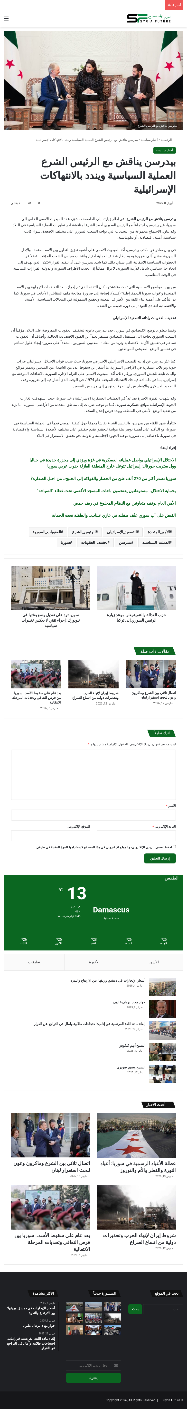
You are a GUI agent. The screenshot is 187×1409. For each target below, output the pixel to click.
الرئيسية (168, 140)
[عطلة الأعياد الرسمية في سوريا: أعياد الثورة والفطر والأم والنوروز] (136, 1135)
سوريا (65, 542)
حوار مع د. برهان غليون (129, 1002)
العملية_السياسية (155, 542)
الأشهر (154, 962)
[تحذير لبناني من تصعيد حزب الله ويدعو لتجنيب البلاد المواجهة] (74, 1330)
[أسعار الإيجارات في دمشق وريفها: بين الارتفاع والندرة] (162, 987)
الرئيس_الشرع (83, 532)
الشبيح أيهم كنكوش (132, 1045)
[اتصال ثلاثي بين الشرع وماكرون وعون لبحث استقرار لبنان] (151, 674)
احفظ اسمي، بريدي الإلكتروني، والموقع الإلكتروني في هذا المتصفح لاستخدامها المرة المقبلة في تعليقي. (103, 847)
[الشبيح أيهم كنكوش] (162, 1052)
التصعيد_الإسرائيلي (122, 532)
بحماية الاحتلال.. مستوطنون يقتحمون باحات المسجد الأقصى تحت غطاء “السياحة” (106, 490)
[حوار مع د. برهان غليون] (162, 1009)
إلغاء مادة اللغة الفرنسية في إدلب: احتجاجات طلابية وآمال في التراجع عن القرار (89, 1024)
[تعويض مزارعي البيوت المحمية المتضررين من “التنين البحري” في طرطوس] (93, 1330)
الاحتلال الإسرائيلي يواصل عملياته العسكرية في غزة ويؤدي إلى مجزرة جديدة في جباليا (102, 460)
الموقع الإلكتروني (78, 826)
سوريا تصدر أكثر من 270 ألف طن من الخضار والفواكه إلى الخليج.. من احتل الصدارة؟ (103, 478)
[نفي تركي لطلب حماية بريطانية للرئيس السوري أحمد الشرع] (74, 1318)
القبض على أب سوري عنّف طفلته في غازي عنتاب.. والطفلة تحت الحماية (114, 515)
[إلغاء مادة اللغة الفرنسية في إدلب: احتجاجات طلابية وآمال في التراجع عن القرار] (162, 1030)
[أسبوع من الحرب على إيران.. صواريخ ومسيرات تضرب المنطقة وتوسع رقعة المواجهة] (112, 1330)
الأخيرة (94, 962)
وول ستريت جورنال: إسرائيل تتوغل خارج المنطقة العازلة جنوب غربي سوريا (111, 466)
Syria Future (171, 1400)
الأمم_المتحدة (158, 532)
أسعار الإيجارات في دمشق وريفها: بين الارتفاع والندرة (107, 980)
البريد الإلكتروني (164, 826)
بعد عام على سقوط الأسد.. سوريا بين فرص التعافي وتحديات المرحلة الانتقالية (36, 697)
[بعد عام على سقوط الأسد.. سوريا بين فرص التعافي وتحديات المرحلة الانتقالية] (36, 674)
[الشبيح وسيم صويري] (162, 1074)
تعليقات (34, 962)
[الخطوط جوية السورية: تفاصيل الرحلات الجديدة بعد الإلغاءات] (93, 1306)
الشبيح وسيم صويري (131, 1067)
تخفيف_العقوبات (94, 542)
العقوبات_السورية (47, 532)
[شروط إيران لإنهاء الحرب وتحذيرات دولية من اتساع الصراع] (93, 674)
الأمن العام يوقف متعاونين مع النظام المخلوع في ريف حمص (124, 503)
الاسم (171, 806)
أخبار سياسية (149, 140)
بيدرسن (125, 542)
